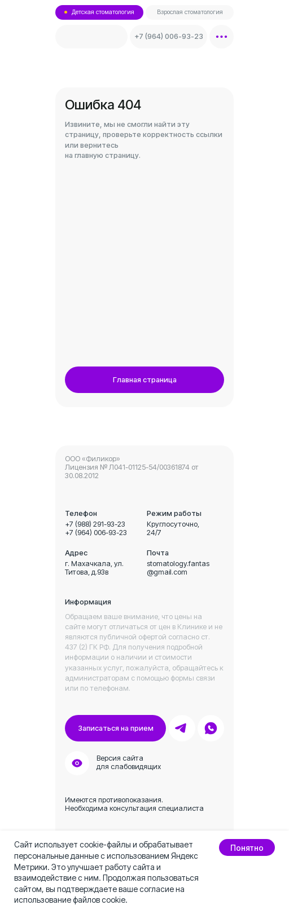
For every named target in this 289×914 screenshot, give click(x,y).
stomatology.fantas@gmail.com (178, 567)
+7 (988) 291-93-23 (95, 524)
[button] (115, 728)
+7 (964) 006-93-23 (96, 532)
